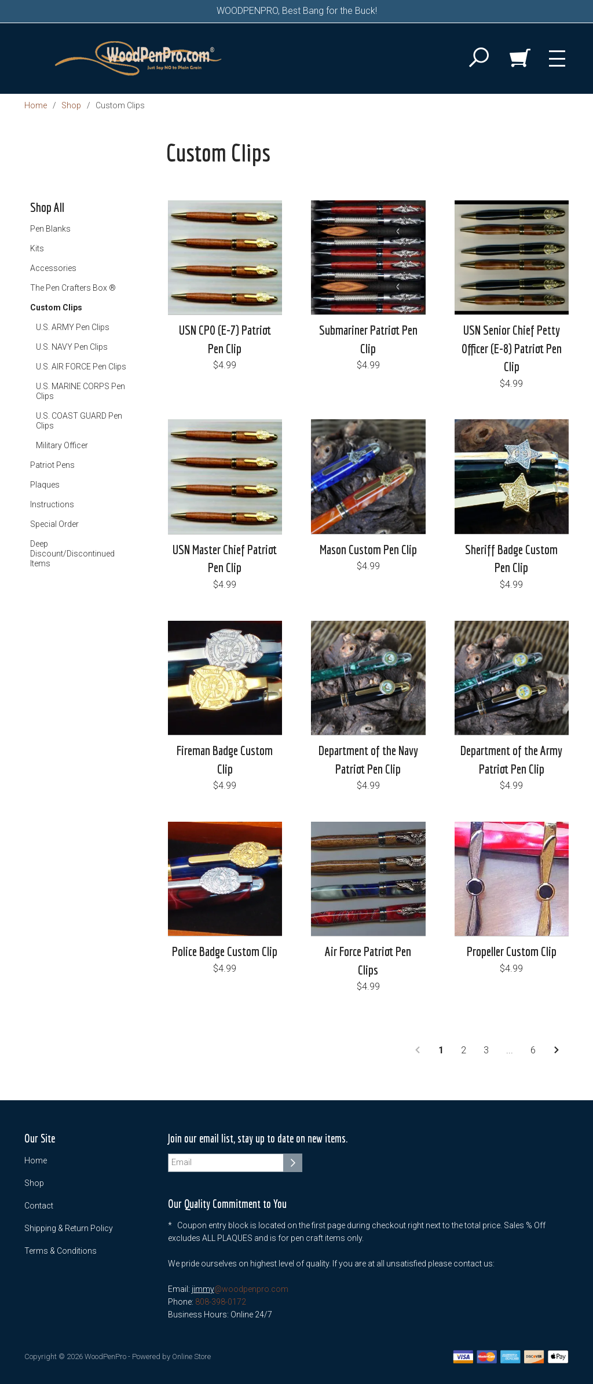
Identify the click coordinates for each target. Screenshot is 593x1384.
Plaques (45, 484)
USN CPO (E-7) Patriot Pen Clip (225, 339)
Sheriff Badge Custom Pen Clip (511, 558)
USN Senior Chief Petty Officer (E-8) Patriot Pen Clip (512, 348)
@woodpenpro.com (251, 1289)
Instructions (52, 504)
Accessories (53, 268)
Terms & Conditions (60, 1250)
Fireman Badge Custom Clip (225, 759)
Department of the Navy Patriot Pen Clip (368, 759)
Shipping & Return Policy (68, 1228)
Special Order (54, 524)
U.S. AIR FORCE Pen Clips (81, 366)
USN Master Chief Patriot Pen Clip (225, 558)
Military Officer (62, 445)
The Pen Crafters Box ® (73, 287)
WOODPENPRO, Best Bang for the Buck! (297, 10)
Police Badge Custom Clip (224, 951)
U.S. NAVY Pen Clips (72, 347)
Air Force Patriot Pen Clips (368, 960)
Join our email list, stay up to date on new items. (257, 1139)
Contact (38, 1205)
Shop (71, 105)
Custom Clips (56, 307)
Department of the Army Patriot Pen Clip (511, 759)
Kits (37, 248)
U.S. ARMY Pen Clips (72, 327)
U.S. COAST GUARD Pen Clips (79, 420)
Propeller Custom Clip (512, 951)
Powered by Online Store (171, 1356)
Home (35, 105)
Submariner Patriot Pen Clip (368, 339)
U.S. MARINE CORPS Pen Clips (80, 391)
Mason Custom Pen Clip (368, 549)
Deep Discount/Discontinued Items (72, 553)
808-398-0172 (220, 1301)
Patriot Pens (52, 465)
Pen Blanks (50, 228)
